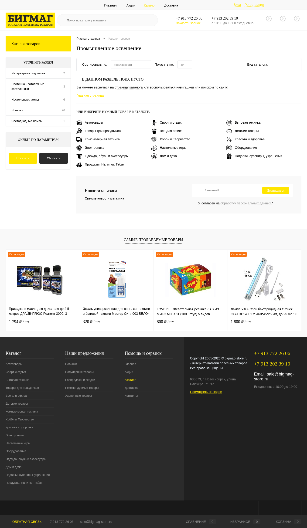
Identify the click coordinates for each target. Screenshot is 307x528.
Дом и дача (164, 156)
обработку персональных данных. (246, 203)
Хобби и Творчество (170, 139)
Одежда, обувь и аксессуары (102, 156)
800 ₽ (165, 321)
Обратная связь (23, 522)
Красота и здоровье (245, 139)
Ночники (17, 110)
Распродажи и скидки (80, 380)
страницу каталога (129, 87)
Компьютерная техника (98, 139)
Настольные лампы (25, 99)
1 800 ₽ (241, 321)
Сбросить (53, 158)
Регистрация (254, 5)
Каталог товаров (38, 43)
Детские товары (242, 131)
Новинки (71, 364)
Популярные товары (79, 372)
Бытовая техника (243, 122)
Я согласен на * (235, 203)
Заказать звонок (188, 23)
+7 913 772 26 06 (60, 522)
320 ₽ (91, 321)
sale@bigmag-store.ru (96, 522)
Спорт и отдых (166, 122)
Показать (22, 158)
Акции (131, 5)
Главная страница (90, 95)
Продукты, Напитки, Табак (100, 164)
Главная (110, 5)
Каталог (150, 5)
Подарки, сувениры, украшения (254, 156)
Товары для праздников (98, 131)
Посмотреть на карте (206, 392)
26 (63, 110)
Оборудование (241, 147)
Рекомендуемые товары (82, 387)
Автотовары (89, 122)
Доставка (171, 5)
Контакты (131, 395)
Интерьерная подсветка (28, 73)
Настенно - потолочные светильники (27, 86)
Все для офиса (167, 131)
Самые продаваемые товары (153, 240)
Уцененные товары (78, 395)
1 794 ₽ (19, 321)
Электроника (90, 147)
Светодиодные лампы (26, 121)
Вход (237, 5)
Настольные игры (168, 147)
